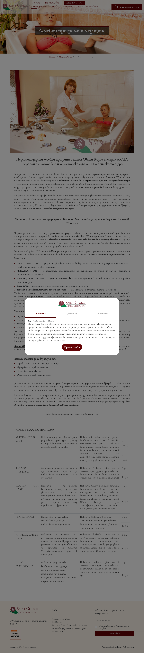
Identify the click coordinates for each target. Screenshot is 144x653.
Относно (103, 313)
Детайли (72, 313)
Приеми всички (72, 347)
